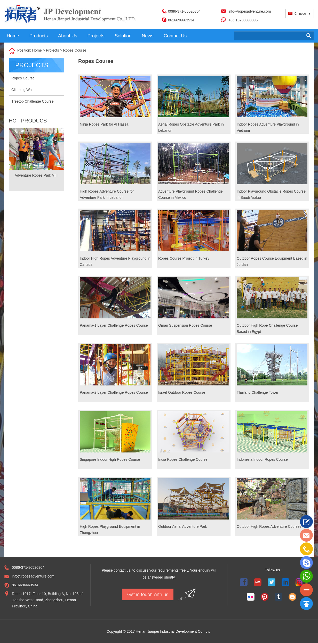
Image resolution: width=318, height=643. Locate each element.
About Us (67, 35)
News (147, 35)
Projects (96, 35)
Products (38, 35)
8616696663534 (181, 20)
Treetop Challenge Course (32, 101)
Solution (123, 35)
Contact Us (175, 35)
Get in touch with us (147, 594)
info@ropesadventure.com (249, 11)
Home (13, 35)
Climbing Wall (22, 90)
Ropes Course (74, 50)
